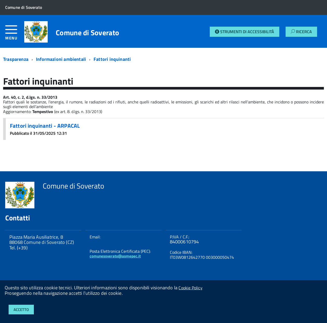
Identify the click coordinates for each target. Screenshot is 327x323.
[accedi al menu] (14, 34)
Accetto (21, 310)
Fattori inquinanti (112, 59)
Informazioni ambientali (61, 59)
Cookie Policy (190, 288)
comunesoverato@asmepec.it (115, 256)
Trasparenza (15, 59)
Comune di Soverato (87, 32)
